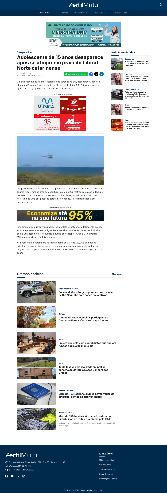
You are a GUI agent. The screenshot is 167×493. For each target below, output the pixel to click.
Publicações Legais (121, 13)
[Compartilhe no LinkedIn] (101, 74)
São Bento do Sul (81, 13)
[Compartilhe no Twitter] (96, 74)
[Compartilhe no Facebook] (91, 74)
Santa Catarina (101, 13)
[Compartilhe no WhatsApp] (76, 74)
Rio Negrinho (63, 13)
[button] (160, 4)
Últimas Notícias (44, 13)
